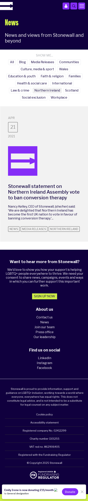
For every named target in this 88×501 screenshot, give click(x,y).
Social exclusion (34, 97)
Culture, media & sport (37, 69)
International (62, 83)
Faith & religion (52, 76)
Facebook (44, 368)
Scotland (71, 90)
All (12, 62)
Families (75, 76)
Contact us (44, 317)
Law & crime (20, 90)
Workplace (59, 97)
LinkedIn (44, 358)
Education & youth (22, 76)
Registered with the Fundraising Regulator (44, 454)
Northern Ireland (47, 90)
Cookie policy (44, 414)
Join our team (44, 327)
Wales (63, 69)
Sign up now (44, 296)
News (44, 322)
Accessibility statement (44, 422)
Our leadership (45, 337)
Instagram (44, 363)
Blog (22, 62)
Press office (45, 332)
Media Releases (42, 62)
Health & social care (32, 83)
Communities (69, 62)
